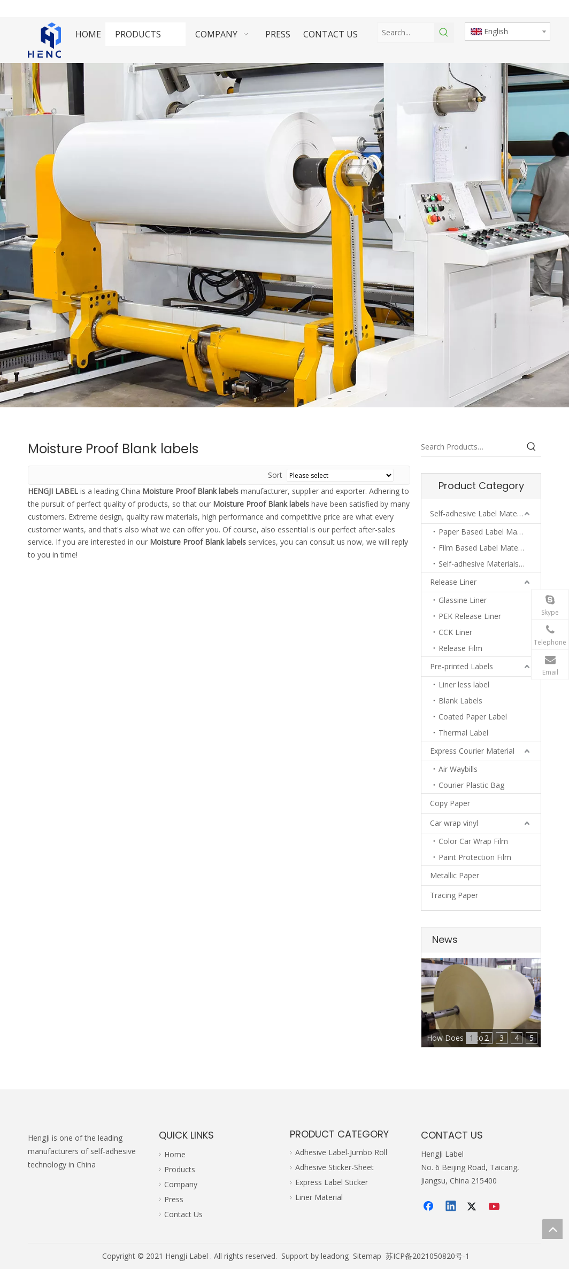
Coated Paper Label (473, 716)
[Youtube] (495, 1207)
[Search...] (406, 32)
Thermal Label (463, 733)
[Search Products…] (471, 446)
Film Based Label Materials (485, 548)
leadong (335, 1256)
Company (180, 1184)
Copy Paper (450, 803)
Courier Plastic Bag (471, 785)
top (552, 1229)
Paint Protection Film (475, 857)
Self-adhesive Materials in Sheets (490, 564)
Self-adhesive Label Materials (480, 513)
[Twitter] (473, 1207)
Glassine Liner (463, 600)
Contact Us (183, 1214)
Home (175, 1154)
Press (173, 1199)
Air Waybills (458, 769)
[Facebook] (429, 1207)
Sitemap (367, 1256)
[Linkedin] (451, 1207)
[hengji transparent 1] (52, 40)
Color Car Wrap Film (473, 841)
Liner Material (319, 1197)
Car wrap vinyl (454, 823)
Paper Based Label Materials (488, 532)
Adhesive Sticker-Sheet (334, 1167)
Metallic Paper (454, 875)
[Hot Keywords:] (443, 32)
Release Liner (453, 582)
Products (179, 1169)
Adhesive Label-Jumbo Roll (341, 1152)
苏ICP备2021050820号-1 (428, 1256)
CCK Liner (455, 632)
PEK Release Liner (470, 616)
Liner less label (464, 684)
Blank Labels (460, 700)
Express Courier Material (472, 751)
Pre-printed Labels (461, 666)
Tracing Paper (454, 895)
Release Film (460, 648)
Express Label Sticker (331, 1182)
